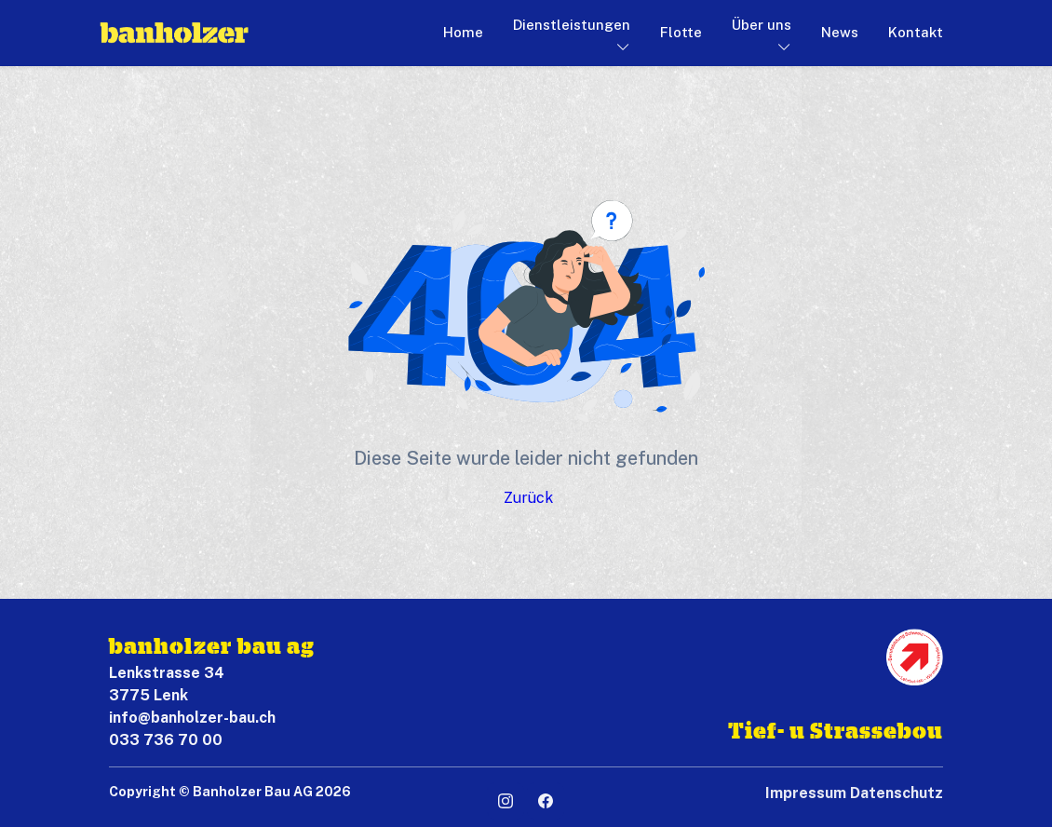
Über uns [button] (761, 25)
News (839, 32)
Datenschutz (896, 793)
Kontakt (915, 32)
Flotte (681, 32)
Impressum (805, 793)
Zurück (528, 498)
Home (463, 32)
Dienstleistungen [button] (571, 25)
